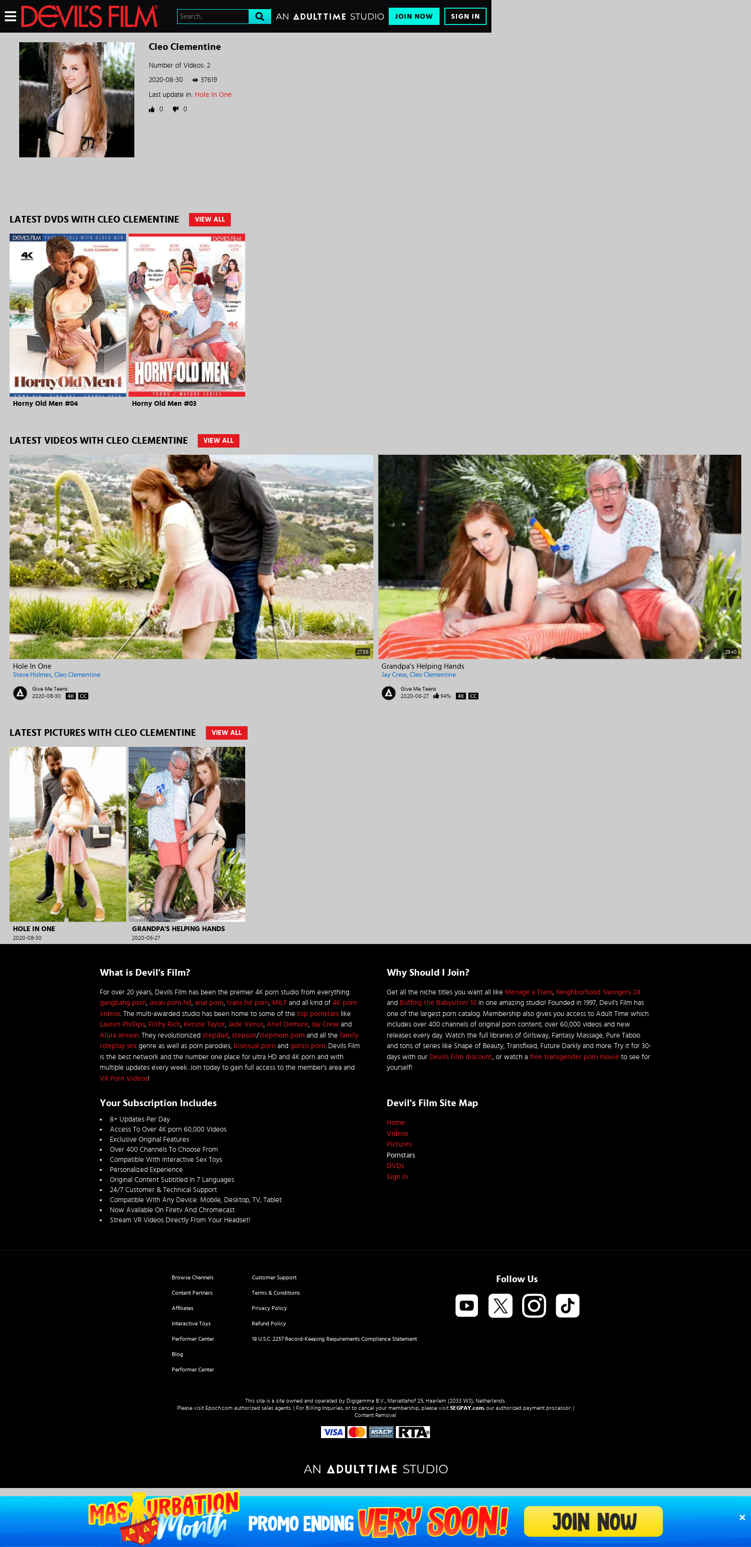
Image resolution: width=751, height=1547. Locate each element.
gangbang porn (123, 1002)
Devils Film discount (460, 1057)
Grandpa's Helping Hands (423, 666)
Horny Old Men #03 (164, 403)
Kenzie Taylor (204, 1024)
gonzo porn (307, 1046)
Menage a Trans (529, 992)
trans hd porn (248, 1002)
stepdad (215, 1035)
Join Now (414, 16)
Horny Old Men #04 (45, 403)
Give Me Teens (50, 689)
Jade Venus (245, 1024)
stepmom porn (282, 1035)
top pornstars (318, 1013)
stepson (244, 1035)
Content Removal (375, 1415)
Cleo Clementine (77, 675)
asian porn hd (170, 1002)
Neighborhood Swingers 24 (598, 992)
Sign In (465, 16)
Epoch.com (219, 1408)
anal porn (209, 1002)
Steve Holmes (32, 675)
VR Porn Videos (124, 1078)
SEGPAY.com (467, 1408)
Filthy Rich (164, 1024)
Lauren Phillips (122, 1024)
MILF (279, 1002)
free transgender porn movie (574, 1057)
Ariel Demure (287, 1024)
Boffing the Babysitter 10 (438, 1002)
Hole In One (213, 94)
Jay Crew (394, 675)
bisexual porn (254, 1046)
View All (210, 219)
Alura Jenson (119, 1035)
